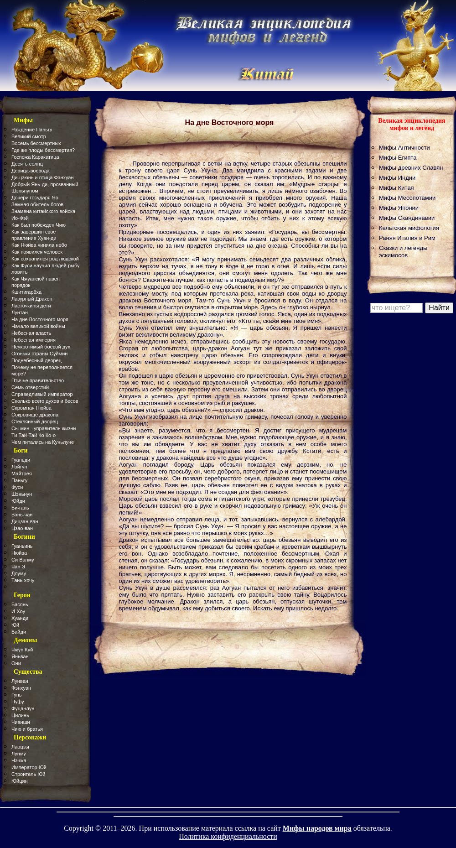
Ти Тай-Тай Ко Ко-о (33, 435)
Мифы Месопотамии (407, 197)
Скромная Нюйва (31, 408)
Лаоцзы (20, 746)
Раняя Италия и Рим (407, 237)
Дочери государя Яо (34, 197)
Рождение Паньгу (31, 129)
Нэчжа (18, 760)
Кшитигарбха (26, 292)
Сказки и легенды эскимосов (403, 252)
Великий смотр (28, 136)
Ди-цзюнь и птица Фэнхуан (42, 177)
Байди (18, 632)
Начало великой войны (38, 326)
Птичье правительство (37, 380)
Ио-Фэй (20, 218)
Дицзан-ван (24, 521)
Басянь (19, 604)
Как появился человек (36, 252)
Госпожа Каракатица (35, 157)
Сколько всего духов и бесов (44, 401)
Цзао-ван (22, 528)
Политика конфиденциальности (228, 836)
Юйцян (19, 781)
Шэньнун (21, 494)
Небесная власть (31, 333)
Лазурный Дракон (31, 299)
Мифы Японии (399, 207)
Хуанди (19, 618)
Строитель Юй (28, 774)
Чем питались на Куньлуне (42, 442)
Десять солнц (27, 163)
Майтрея (21, 473)
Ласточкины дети (31, 305)
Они (16, 663)
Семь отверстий (30, 387)
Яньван (20, 656)
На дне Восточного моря (39, 319)
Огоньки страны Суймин (39, 353)
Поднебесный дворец (36, 360)
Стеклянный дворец (34, 421)
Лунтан (19, 312)
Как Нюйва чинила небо (39, 245)
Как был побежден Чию (38, 225)
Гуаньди (20, 460)
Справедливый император (42, 394)
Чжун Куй (22, 649)
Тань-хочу (22, 580)
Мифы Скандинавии (407, 217)
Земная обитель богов (37, 204)
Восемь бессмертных (36, 143)
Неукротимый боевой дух (40, 346)
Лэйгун (19, 466)
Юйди (18, 501)
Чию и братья (27, 729)
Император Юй (29, 767)
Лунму (18, 753)
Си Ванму (22, 559)
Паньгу (19, 480)
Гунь (16, 694)
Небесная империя (33, 340)
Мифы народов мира (317, 828)
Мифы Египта (398, 157)
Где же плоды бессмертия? (43, 150)
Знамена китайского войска (43, 211)
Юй (15, 625)
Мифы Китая (396, 187)
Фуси (17, 487)
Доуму (18, 573)
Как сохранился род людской (45, 258)
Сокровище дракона (34, 414)
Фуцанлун (22, 708)
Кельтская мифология (409, 227)
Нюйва (19, 553)
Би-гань (20, 507)
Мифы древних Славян (411, 167)
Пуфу (17, 701)
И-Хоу (18, 611)
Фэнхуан (21, 688)
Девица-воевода (30, 170)
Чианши (20, 722)
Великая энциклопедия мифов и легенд (411, 124)
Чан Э (18, 566)
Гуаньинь (21, 546)
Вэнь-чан (21, 514)
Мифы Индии (397, 177)
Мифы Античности (404, 147)
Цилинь (20, 715)
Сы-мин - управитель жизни (43, 428)
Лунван (19, 681)
